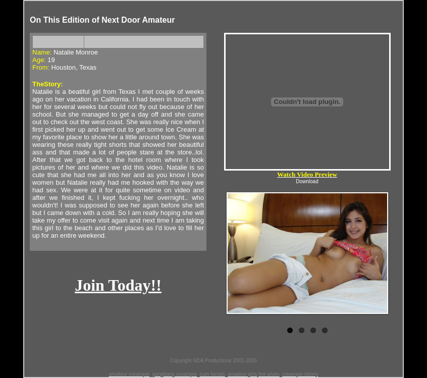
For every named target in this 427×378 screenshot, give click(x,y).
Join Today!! (118, 285)
